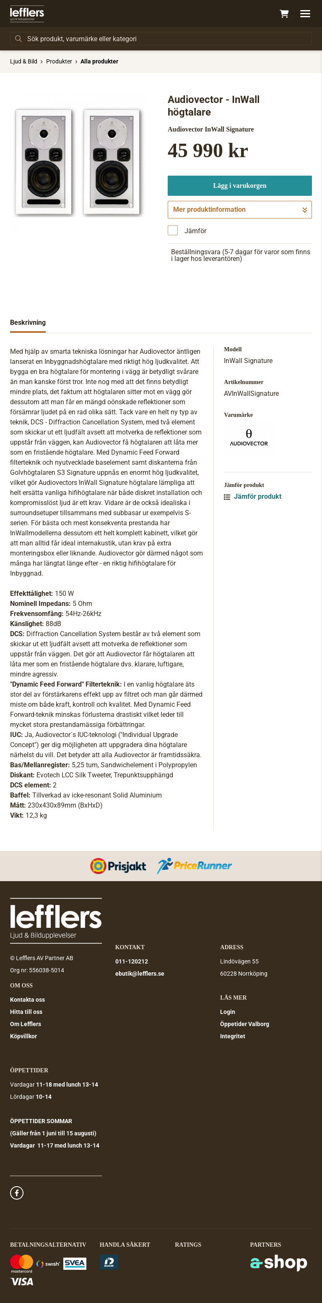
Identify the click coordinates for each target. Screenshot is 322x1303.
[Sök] (161, 38)
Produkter (59, 61)
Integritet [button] (232, 1036)
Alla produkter (99, 61)
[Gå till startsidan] (27, 13)
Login (227, 1011)
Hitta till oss (26, 1011)
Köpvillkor (23, 1036)
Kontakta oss (27, 999)
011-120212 (131, 961)
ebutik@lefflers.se (139, 973)
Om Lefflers (25, 1024)
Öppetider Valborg (244, 1024)
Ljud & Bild (23, 61)
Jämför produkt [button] (252, 496)
